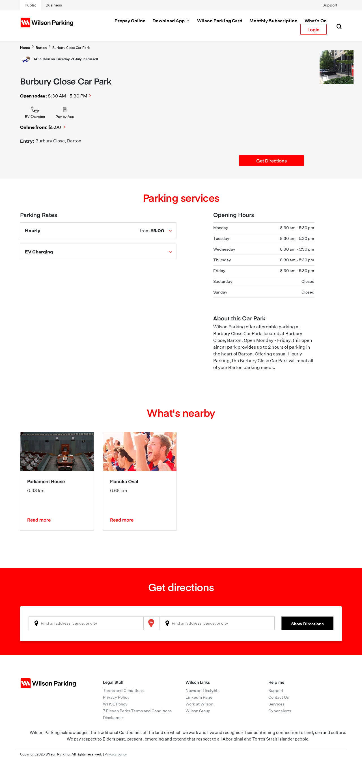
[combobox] (86, 623)
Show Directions (307, 623)
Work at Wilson (199, 704)
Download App (171, 20)
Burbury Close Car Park (71, 47)
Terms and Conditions (123, 690)
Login (313, 29)
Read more (39, 519)
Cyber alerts (279, 711)
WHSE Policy (115, 704)
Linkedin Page (199, 697)
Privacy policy (116, 754)
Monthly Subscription (273, 20)
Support (329, 5)
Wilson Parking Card (219, 20)
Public (30, 5)
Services (276, 704)
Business (54, 5)
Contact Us (278, 697)
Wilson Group (198, 711)
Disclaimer (113, 717)
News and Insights (202, 690)
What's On (316, 20)
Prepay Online (130, 20)
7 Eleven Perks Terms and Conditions (137, 711)
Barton (41, 47)
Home (25, 47)
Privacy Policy (116, 697)
